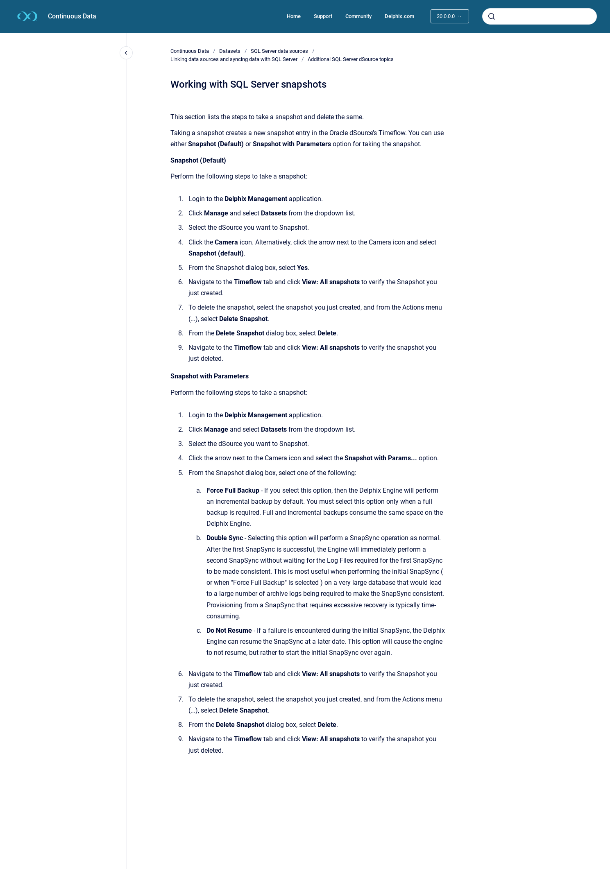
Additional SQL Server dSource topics (351, 59)
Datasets (229, 51)
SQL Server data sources (279, 51)
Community (358, 16)
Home (294, 16)
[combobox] (539, 16)
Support (323, 16)
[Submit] (491, 16)
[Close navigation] (126, 52)
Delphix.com (399, 16)
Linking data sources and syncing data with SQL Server (233, 59)
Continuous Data (72, 16)
